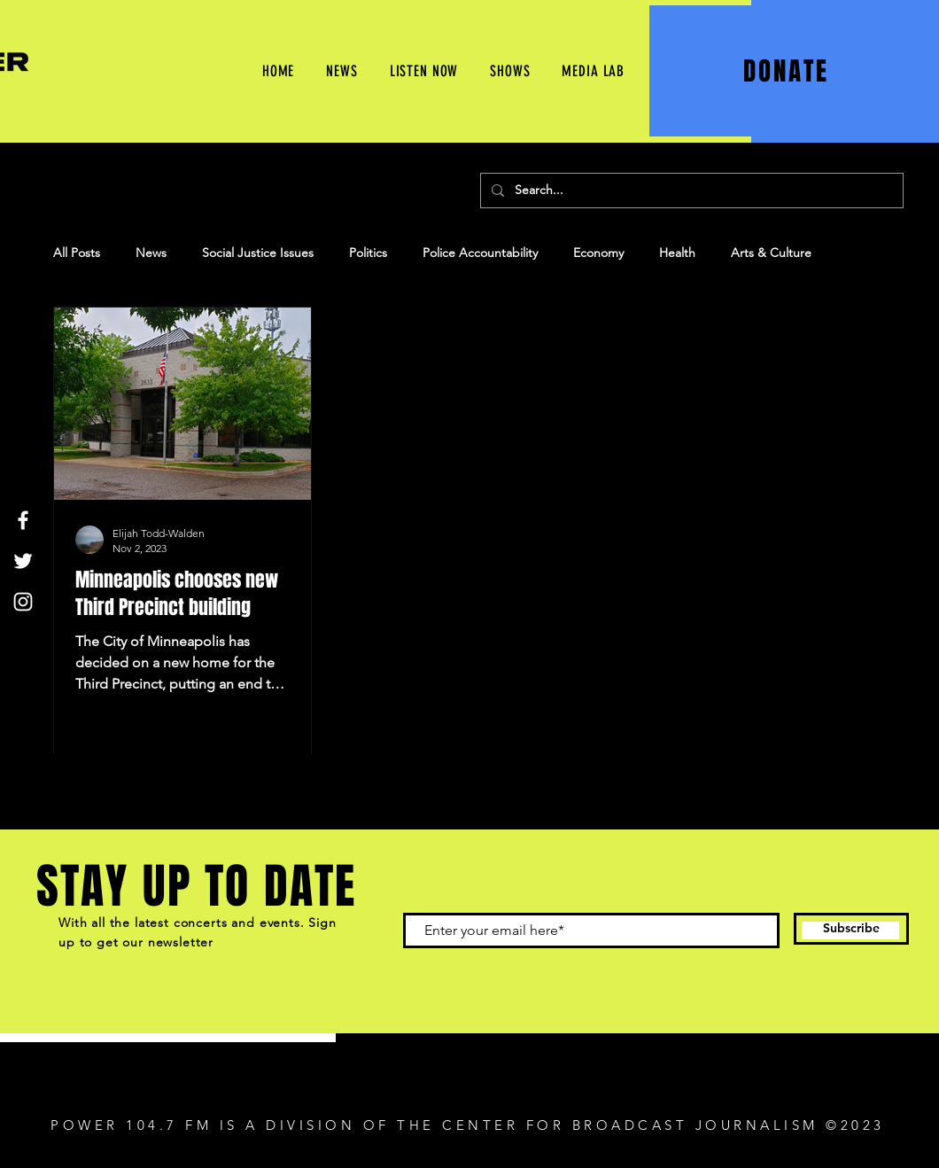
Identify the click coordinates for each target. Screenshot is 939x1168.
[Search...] (690, 190)
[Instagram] (23, 601)
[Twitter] (23, 561)
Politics (368, 253)
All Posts (76, 253)
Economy (598, 253)
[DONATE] (788, 70)
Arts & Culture (771, 253)
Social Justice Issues (258, 253)
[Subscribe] (851, 929)
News (151, 253)
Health (677, 253)
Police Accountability (480, 253)
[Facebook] (23, 520)
